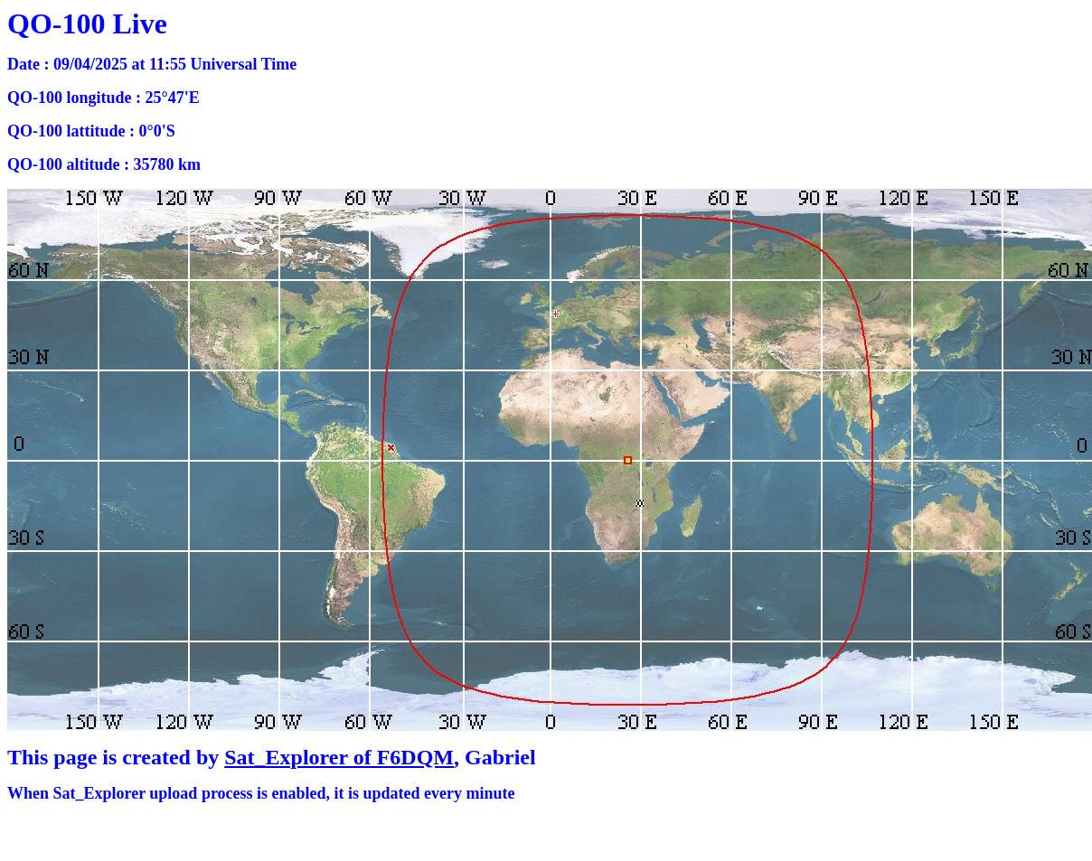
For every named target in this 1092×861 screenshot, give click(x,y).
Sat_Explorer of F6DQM (339, 757)
